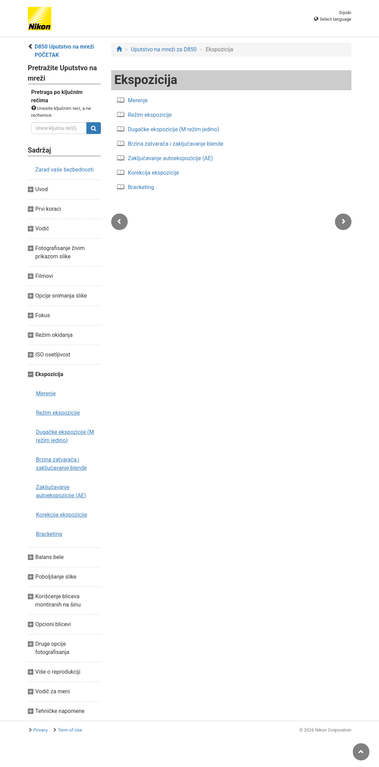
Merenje (46, 393)
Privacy (40, 730)
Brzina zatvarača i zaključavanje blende (61, 463)
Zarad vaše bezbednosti (64, 169)
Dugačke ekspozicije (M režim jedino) (65, 436)
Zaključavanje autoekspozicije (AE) (61, 491)
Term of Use (70, 730)
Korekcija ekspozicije (61, 514)
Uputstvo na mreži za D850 (164, 49)
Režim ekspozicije (58, 413)
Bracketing (49, 534)
